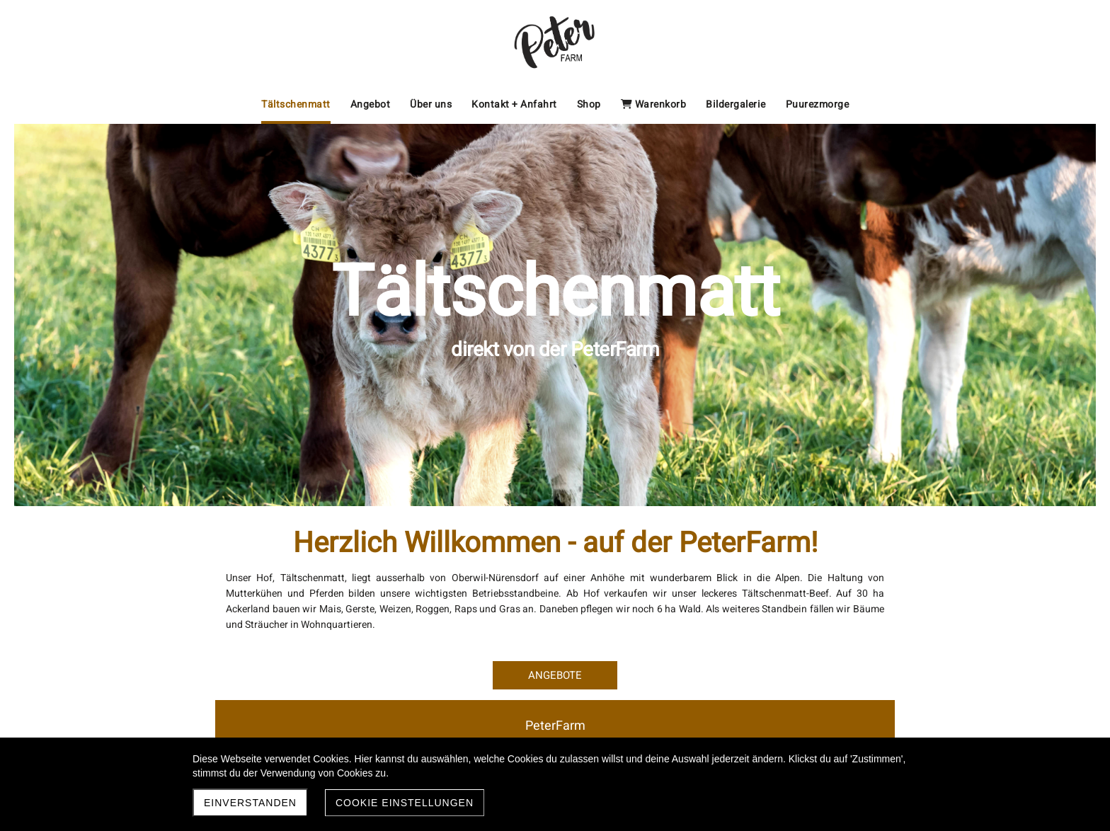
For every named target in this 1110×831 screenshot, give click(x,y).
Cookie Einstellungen (405, 802)
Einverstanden (250, 802)
